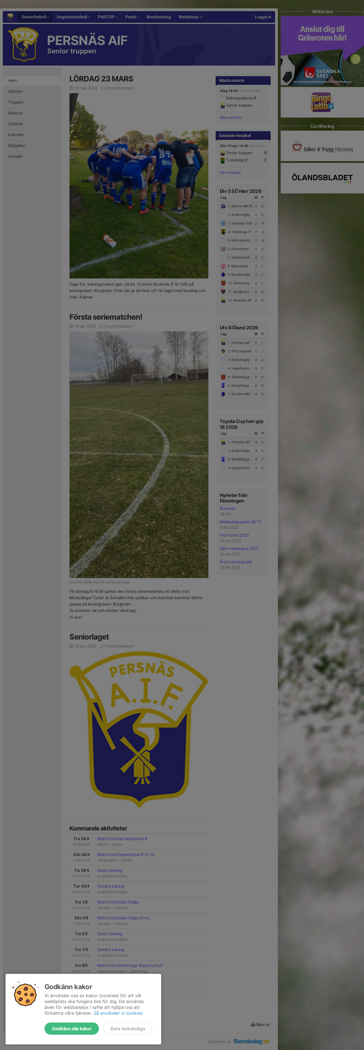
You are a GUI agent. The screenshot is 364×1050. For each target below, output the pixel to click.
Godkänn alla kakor (71, 1028)
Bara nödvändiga (128, 1028)
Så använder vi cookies (118, 1013)
